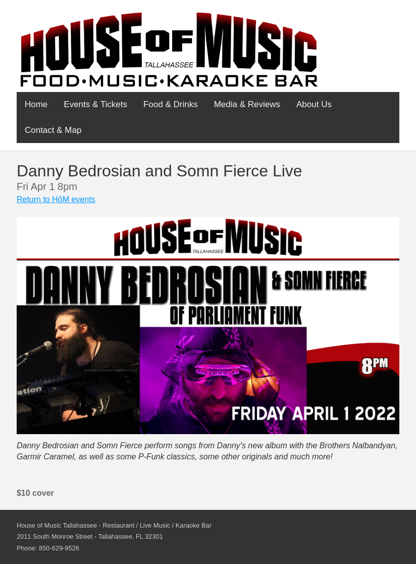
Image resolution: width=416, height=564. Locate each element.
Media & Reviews (247, 104)
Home (36, 104)
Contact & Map (53, 130)
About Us (314, 104)
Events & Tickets (95, 104)
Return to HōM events (56, 199)
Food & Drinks (170, 104)
